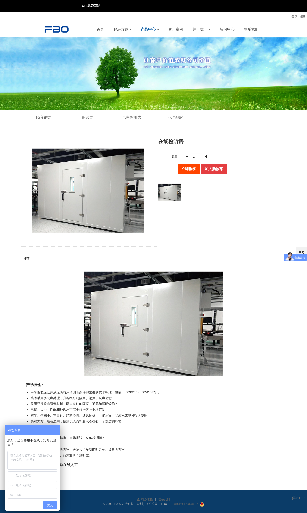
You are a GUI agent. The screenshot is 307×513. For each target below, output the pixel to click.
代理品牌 (175, 117)
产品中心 (150, 29)
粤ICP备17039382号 (186, 504)
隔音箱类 (43, 117)
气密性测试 (131, 117)
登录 (294, 16)
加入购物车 (214, 169)
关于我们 (201, 29)
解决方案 (122, 29)
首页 (100, 29)
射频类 (87, 117)
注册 (303, 16)
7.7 (298, 498)
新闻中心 (227, 29)
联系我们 (251, 29)
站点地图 (145, 499)
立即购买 (189, 169)
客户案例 (175, 29)
